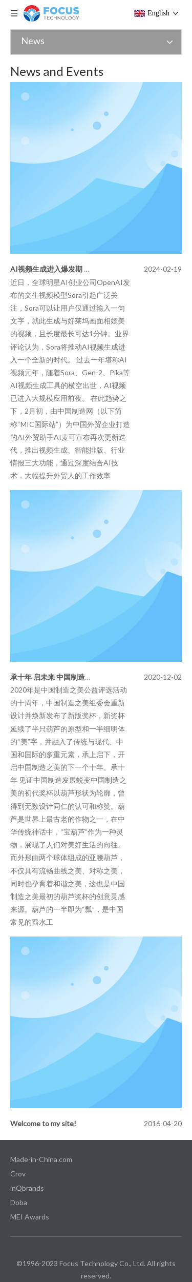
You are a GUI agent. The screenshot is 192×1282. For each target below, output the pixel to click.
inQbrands (27, 1188)
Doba (18, 1202)
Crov (18, 1173)
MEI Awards (29, 1216)
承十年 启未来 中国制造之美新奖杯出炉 (72, 677)
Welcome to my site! (43, 1123)
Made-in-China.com (41, 1159)
